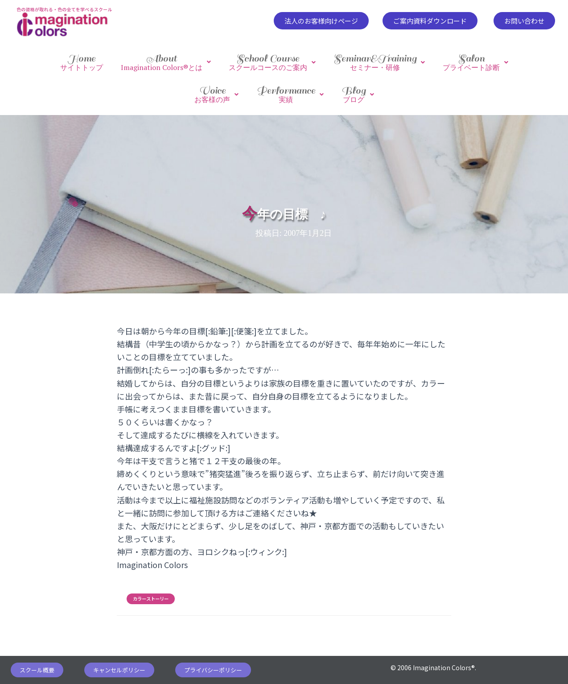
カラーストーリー (151, 590)
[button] (321, 20)
